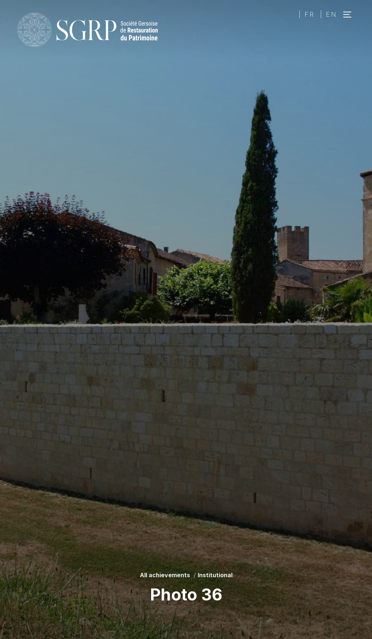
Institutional (215, 575)
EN (331, 14)
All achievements (165, 575)
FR (309, 14)
